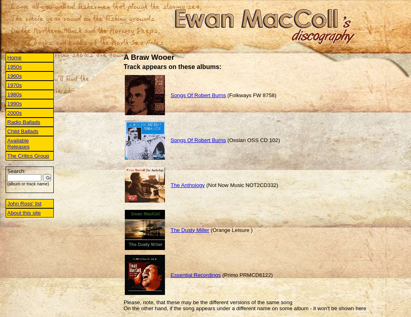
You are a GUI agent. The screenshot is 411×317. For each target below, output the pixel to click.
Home (14, 58)
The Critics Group (28, 156)
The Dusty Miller (190, 230)
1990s (14, 104)
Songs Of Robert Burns (198, 95)
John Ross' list (24, 204)
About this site (24, 213)
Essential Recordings (196, 275)
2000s (14, 113)
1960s (14, 76)
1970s (14, 85)
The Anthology (188, 185)
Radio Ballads (23, 122)
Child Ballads (23, 131)
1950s (14, 67)
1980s (14, 94)
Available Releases (18, 144)
